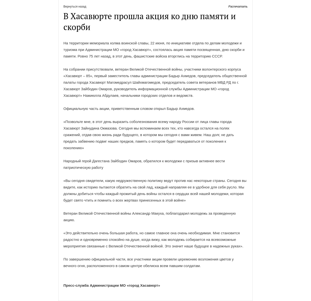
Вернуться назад (74, 6)
